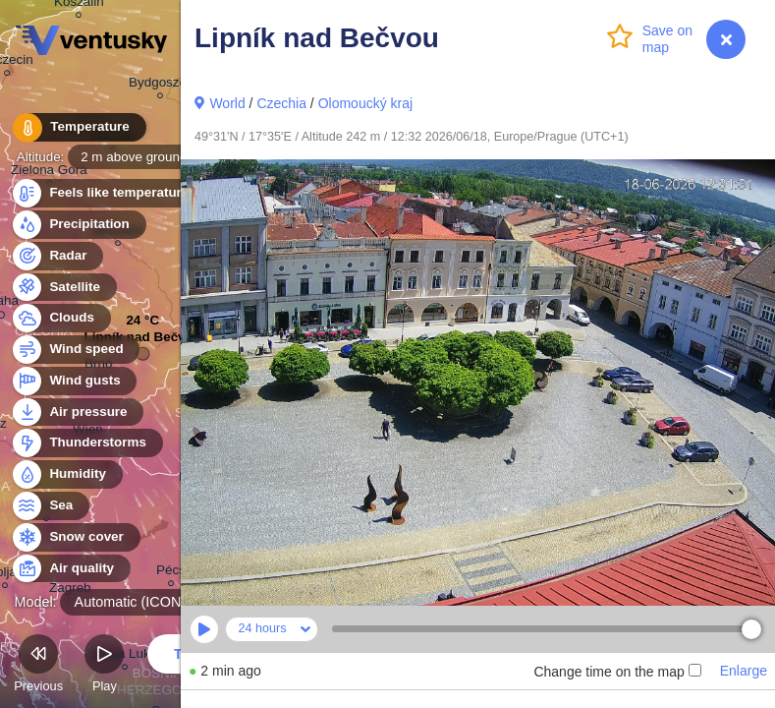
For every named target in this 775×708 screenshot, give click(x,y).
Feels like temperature (108, 193)
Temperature (78, 127)
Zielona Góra (49, 172)
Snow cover (75, 537)
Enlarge (743, 670)
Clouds (60, 318)
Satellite (63, 287)
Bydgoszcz (161, 85)
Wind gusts (74, 381)
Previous (38, 666)
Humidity (66, 474)
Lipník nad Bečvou (142, 341)
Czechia (281, 103)
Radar (57, 256)
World (227, 103)
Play (104, 666)
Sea (50, 506)
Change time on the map (616, 671)
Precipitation (78, 224)
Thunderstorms (86, 443)
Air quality (70, 569)
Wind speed (75, 349)
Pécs (171, 572)
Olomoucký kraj (365, 103)
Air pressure (77, 412)
